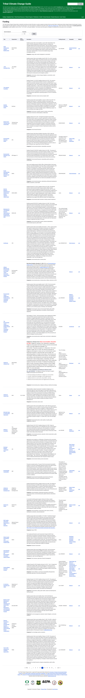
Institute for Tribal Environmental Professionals (31, 674)
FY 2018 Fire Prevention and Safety (6, 585)
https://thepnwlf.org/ (9, 11)
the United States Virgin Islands (72, 568)
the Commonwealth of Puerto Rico (72, 565)
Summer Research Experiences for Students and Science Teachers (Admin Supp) (7, 192)
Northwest (71, 295)
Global (70, 487)
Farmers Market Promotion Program (7, 569)
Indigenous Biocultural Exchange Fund (6, 489)
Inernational (71, 326)
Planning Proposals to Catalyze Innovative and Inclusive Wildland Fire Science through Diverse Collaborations (7, 626)
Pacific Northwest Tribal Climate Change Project (30, 7)
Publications (36, 17)
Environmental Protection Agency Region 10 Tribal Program (55, 674)
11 (42, 668)
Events (64, 17)
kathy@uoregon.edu (52, 676)
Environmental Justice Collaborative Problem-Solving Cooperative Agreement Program (7, 297)
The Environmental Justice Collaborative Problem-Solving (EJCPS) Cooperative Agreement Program (7, 326)
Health (41, 17)
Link (79, 48)
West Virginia (71, 444)
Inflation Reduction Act (44, 267)
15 (52, 668)
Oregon (70, 139)
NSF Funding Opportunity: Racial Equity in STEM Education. (6, 523)
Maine (70, 453)
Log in (82, 17)
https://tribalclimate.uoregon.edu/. (47, 11)
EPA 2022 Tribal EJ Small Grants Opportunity (7, 413)
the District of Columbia (72, 563)
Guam (70, 570)
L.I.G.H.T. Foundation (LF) (58, 7)
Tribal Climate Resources (20, 17)
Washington (71, 141)
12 (45, 668)
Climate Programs (29, 17)
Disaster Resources (55, 17)
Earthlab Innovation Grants (6, 106)
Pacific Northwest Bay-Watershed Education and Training (7, 173)
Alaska (70, 138)
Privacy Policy (44, 689)
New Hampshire (72, 452)
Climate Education (46, 17)
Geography (24, 31)
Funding (4, 17)
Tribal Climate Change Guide (17, 4)
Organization (14, 39)
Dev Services (55, 689)
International (71, 490)
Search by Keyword (7, 31)
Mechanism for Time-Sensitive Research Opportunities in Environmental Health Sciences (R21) (7, 213)
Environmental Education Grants (6, 140)
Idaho (73, 138)
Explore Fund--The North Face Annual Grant (7, 123)
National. (71, 155)
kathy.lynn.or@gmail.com (53, 25)
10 (40, 668)
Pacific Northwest (72, 173)
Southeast (71, 299)
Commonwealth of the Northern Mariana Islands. (72, 575)
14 (49, 668)
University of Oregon (54, 672)
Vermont (71, 449)
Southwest (71, 298)
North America (72, 243)
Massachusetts (72, 451)
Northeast (71, 297)
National (71, 67)
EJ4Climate (6, 243)
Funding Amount (62, 39)
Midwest (71, 301)
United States (71, 470)
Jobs (61, 17)
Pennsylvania (71, 448)
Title (4, 39)
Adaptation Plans (10, 17)
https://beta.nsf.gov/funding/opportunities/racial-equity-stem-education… (41, 527)
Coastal (70, 543)
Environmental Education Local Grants (7, 155)
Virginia (70, 445)
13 (47, 668)
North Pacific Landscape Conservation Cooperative (35, 673)
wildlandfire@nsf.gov (48, 630)
